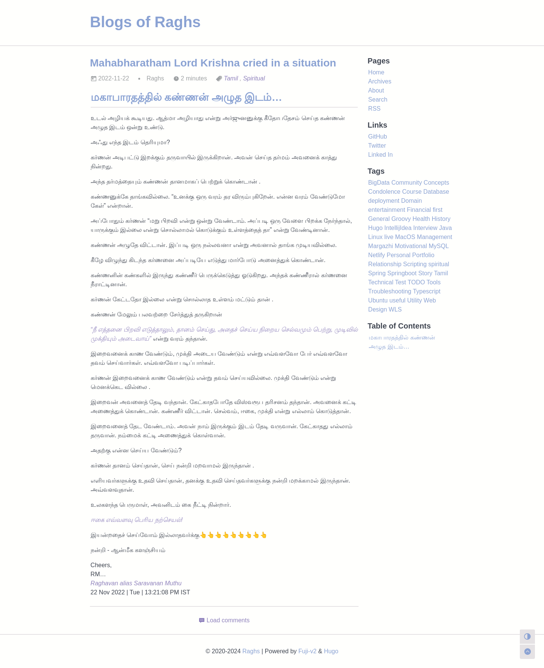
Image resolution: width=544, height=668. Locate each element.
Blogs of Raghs (145, 22)
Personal (399, 255)
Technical (381, 282)
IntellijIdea (397, 228)
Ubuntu (378, 300)
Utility (414, 300)
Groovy (401, 219)
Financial (419, 210)
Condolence (384, 191)
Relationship (385, 264)
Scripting (415, 264)
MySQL (439, 246)
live (388, 237)
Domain (411, 200)
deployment (384, 200)
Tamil (231, 78)
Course (412, 191)
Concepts (436, 182)
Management (434, 237)
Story (425, 273)
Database (436, 191)
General (379, 219)
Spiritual (254, 78)
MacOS (405, 237)
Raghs (251, 651)
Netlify (376, 255)
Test (400, 282)
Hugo (375, 228)
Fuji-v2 (307, 651)
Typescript (426, 291)
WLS (395, 309)
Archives (379, 81)
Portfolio (423, 255)
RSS (374, 108)
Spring (377, 273)
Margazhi (380, 246)
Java (445, 228)
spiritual (438, 264)
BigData (379, 182)
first (437, 210)
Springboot (401, 273)
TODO (416, 282)
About (376, 90)
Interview (425, 228)
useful (397, 300)
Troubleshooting (389, 291)
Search (378, 99)
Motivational (411, 246)
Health (421, 219)
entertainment (386, 210)
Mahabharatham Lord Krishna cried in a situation (213, 63)
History (441, 219)
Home (376, 72)
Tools (433, 282)
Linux (375, 237)
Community (406, 182)
